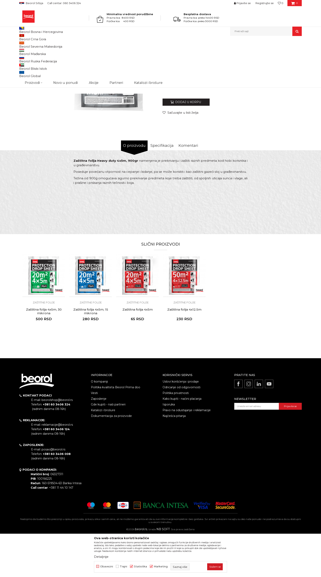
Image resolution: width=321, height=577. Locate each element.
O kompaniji (99, 423)
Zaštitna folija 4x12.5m (184, 352)
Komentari (188, 187)
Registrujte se (264, 3)
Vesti (94, 435)
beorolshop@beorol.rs (57, 442)
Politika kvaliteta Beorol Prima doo (115, 429)
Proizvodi (35, 44)
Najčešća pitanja (174, 458)
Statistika (140, 566)
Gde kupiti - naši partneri (108, 446)
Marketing (161, 566)
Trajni (123, 566)
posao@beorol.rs (53, 491)
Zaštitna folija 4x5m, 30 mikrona (44, 353)
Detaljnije (101, 557)
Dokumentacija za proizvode (111, 458)
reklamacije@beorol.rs (57, 467)
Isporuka (169, 446)
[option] (37, 69)
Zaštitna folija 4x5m (137, 352)
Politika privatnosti (176, 435)
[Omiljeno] (280, 3)
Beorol (23, 44)
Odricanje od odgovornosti (181, 429)
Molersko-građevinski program (62, 44)
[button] (266, 31)
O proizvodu (134, 187)
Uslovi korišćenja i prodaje (181, 423)
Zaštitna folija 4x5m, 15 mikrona (90, 353)
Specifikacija (162, 187)
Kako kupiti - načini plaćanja (182, 441)
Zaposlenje (98, 441)
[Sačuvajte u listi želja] (180, 154)
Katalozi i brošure (103, 452)
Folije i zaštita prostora (96, 44)
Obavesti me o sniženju (286, 129)
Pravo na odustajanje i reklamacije (187, 452)
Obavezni (106, 566)
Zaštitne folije (121, 44)
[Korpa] (294, 4)
